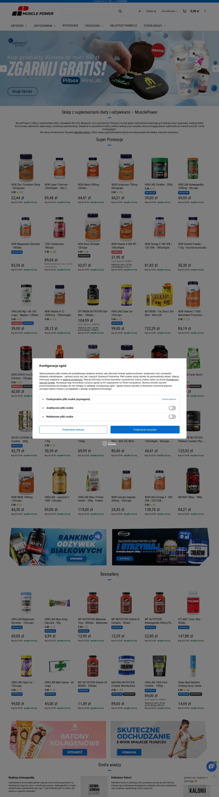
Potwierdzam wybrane (73, 429)
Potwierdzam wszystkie (145, 429)
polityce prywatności (73, 379)
